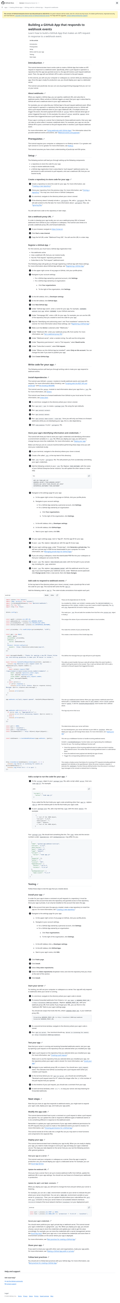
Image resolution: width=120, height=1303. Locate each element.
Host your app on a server (38, 1156)
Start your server (37, 985)
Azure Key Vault (36, 1233)
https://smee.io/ (57, 229)
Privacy (25, 1296)
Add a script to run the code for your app (47, 776)
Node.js (70, 146)
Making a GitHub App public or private (60, 1251)
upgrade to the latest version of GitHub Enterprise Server (32, 15)
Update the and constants (43, 1183)
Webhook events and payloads (68, 133)
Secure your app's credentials (40, 1221)
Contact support (10, 1284)
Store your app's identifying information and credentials (54, 433)
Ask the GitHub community (14, 1281)
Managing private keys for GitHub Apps (58, 552)
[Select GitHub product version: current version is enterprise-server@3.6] (29, 3)
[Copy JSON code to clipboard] (89, 789)
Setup (32, 155)
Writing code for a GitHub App (34, 7)
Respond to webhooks (51, 7)
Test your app (35, 1042)
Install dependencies (38, 377)
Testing (33, 884)
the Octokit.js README (46, 386)
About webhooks (37, 93)
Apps (5, 7)
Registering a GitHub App (75, 266)
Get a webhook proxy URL (41, 216)
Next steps (35, 1098)
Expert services (44, 1296)
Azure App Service (37, 1164)
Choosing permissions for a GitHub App (58, 1128)
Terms (20, 1296)
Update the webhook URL (38, 1169)
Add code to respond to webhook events (47, 580)
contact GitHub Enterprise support (77, 15)
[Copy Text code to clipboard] (89, 476)
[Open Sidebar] (2, 7)
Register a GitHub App (39, 245)
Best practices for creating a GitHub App (61, 1239)
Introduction (36, 62)
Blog (51, 1296)
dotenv (49, 392)
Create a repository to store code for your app (50, 179)
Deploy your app (80, 441)
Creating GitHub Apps (16, 7)
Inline (52, 595)
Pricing (36, 1296)
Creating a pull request (59, 1055)
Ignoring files (37, 205)
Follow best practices (38, 1257)
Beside (46, 595)
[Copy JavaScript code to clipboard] (57, 595)
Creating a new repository (41, 186)
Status (31, 1296)
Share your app (36, 1245)
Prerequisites (36, 138)
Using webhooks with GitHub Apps (59, 130)
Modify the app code (38, 1111)
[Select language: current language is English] (117, 2)
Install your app (36, 894)
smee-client (44, 398)
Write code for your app (42, 364)
